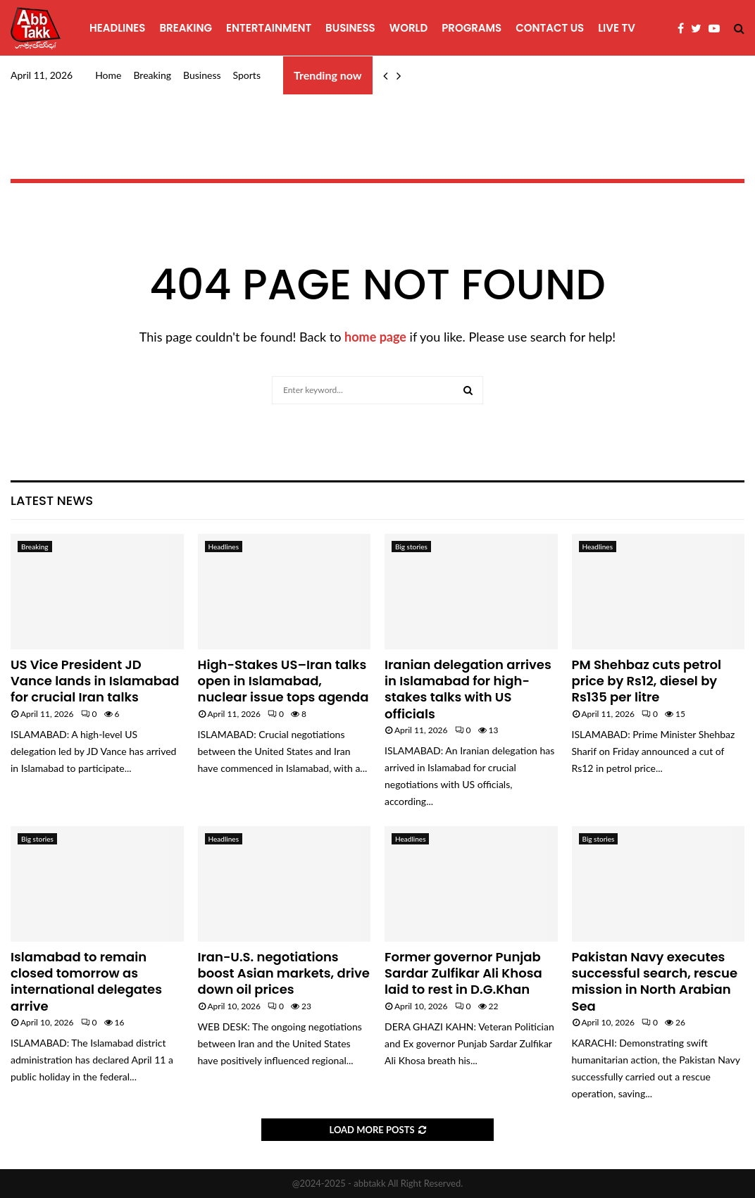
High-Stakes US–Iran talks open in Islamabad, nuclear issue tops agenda (283, 681)
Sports (247, 75)
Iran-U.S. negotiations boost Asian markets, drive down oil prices (284, 973)
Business (350, 27)
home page (375, 336)
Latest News (52, 500)
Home (108, 75)
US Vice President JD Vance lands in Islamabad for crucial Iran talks (95, 681)
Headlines (117, 27)
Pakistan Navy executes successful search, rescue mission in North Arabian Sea (655, 981)
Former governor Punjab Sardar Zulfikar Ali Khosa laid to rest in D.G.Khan (463, 973)
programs (471, 27)
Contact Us (550, 27)
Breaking (185, 27)
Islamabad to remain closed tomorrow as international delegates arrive (86, 981)
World (408, 27)
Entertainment (268, 27)
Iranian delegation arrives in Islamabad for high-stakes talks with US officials (468, 689)
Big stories (411, 546)
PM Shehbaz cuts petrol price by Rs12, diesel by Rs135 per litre (647, 681)
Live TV (616, 27)
